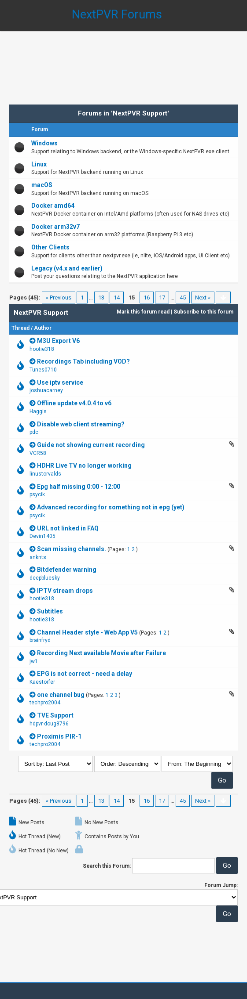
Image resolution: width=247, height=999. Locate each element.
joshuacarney (46, 390)
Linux (39, 164)
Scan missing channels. (71, 548)
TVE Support (55, 715)
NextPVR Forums (117, 14)
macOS (41, 184)
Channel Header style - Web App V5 (87, 632)
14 (117, 297)
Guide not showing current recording (91, 444)
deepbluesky (44, 578)
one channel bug (61, 694)
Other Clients (50, 247)
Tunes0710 (43, 370)
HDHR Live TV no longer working (84, 465)
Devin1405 (42, 536)
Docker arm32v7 (55, 226)
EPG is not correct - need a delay (84, 673)
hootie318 (41, 349)
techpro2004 (44, 703)
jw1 (33, 661)
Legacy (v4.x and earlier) (67, 268)
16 (147, 297)
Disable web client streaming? (81, 424)
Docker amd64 (52, 205)
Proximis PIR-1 (59, 736)
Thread (20, 328)
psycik (37, 494)
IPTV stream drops (65, 590)
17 (162, 297)
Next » (202, 297)
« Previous (58, 297)
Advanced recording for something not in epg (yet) (110, 507)
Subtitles (50, 611)
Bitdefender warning (66, 569)
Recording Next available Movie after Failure (101, 652)
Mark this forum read (143, 312)
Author (43, 328)
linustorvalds (45, 474)
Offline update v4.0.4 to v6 (74, 403)
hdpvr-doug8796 (49, 724)
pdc (33, 432)
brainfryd (40, 640)
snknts (37, 557)
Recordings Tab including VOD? (83, 361)
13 (101, 297)
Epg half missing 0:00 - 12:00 (78, 486)
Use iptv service (60, 382)
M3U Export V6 (58, 340)
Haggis (38, 411)
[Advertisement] (123, 61)
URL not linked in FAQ (68, 528)
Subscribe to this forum (203, 312)
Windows (44, 143)
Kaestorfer (42, 682)
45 (183, 297)
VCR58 (37, 453)
